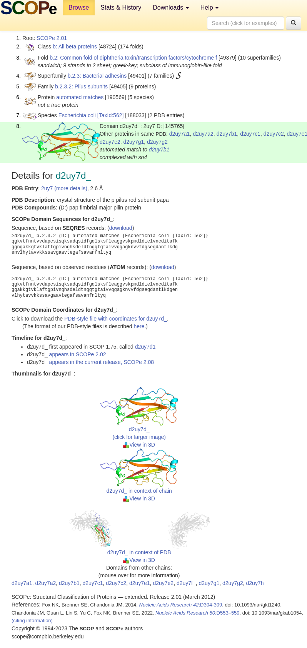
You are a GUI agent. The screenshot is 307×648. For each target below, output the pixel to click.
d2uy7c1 (250, 134)
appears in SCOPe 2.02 (77, 354)
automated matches (79, 97)
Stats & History (120, 7)
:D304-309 (180, 605)
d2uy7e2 (110, 142)
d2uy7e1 (139, 583)
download (120, 228)
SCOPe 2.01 (52, 38)
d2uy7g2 (157, 142)
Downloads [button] (171, 7)
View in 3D (139, 445)
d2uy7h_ (256, 583)
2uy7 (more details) (64, 188)
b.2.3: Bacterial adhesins (97, 76)
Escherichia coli (77, 115)
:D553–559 (197, 613)
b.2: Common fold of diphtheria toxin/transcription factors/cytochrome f (133, 58)
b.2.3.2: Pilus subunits (81, 86)
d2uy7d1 (145, 347)
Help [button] (209, 7)
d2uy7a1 (179, 134)
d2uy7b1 (227, 134)
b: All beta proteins (75, 46)
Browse (78, 7)
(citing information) (32, 620)
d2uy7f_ (186, 583)
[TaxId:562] (110, 115)
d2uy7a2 (203, 134)
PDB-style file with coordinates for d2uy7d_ (115, 319)
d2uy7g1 (133, 142)
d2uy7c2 (274, 134)
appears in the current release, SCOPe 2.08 (101, 362)
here (138, 326)
